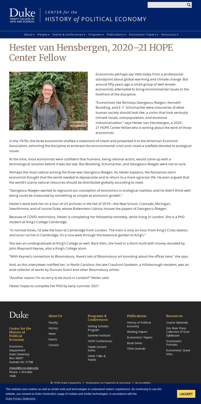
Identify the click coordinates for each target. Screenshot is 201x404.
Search (189, 5)
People (43, 34)
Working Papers (137, 332)
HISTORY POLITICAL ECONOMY (95, 16)
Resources (169, 34)
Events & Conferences (68, 34)
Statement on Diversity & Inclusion (108, 383)
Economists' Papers (142, 34)
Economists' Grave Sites (178, 352)
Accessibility (143, 383)
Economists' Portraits (174, 343)
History (53, 328)
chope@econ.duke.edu (23, 368)
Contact (53, 345)
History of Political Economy (139, 324)
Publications (115, 34)
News (52, 333)
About (28, 34)
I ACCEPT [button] (186, 393)
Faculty (53, 322)
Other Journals (136, 348)
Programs (95, 34)
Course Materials (177, 322)
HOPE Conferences (100, 341)
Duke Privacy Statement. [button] (21, 398)
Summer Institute (99, 335)
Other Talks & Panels (97, 358)
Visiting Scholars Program (98, 328)
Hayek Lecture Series (97, 348)
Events (52, 339)
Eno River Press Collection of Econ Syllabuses (178, 331)
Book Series (134, 343)
